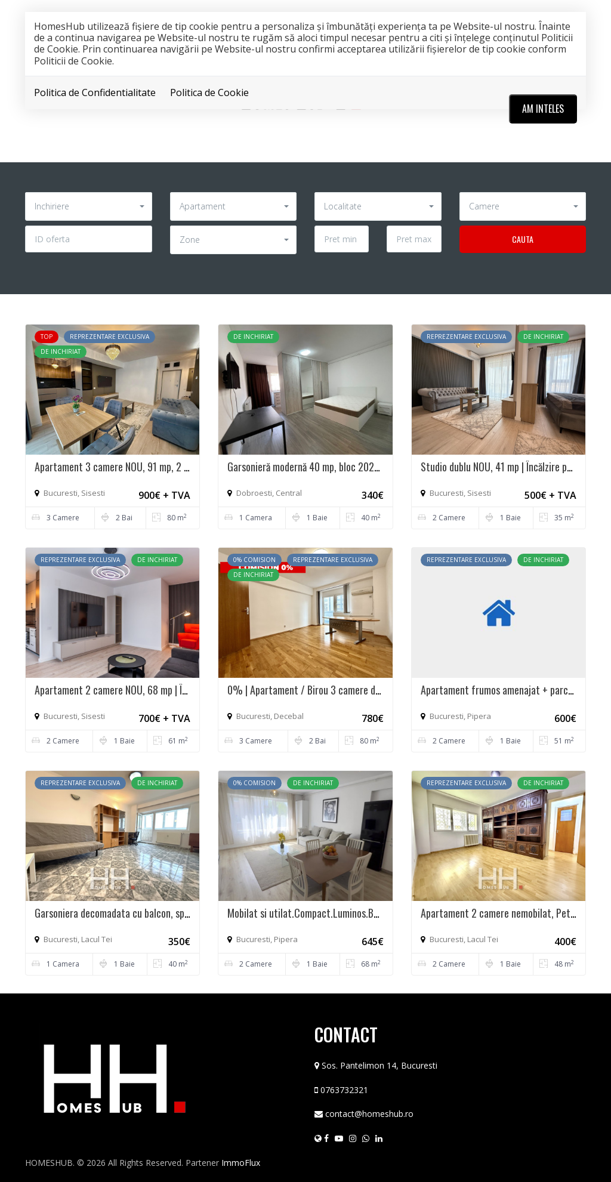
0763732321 (344, 1089)
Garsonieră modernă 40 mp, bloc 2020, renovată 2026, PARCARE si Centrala (379, 466)
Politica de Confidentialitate (95, 92)
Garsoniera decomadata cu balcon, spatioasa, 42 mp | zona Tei (159, 913)
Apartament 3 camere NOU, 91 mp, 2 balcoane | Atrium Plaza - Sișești (174, 466)
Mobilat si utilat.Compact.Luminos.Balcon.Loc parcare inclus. (350, 913)
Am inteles (543, 108)
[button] (88, 206)
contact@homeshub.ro (369, 1113)
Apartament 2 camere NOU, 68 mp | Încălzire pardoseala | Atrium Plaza (176, 690)
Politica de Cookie (209, 92)
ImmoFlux (240, 1162)
